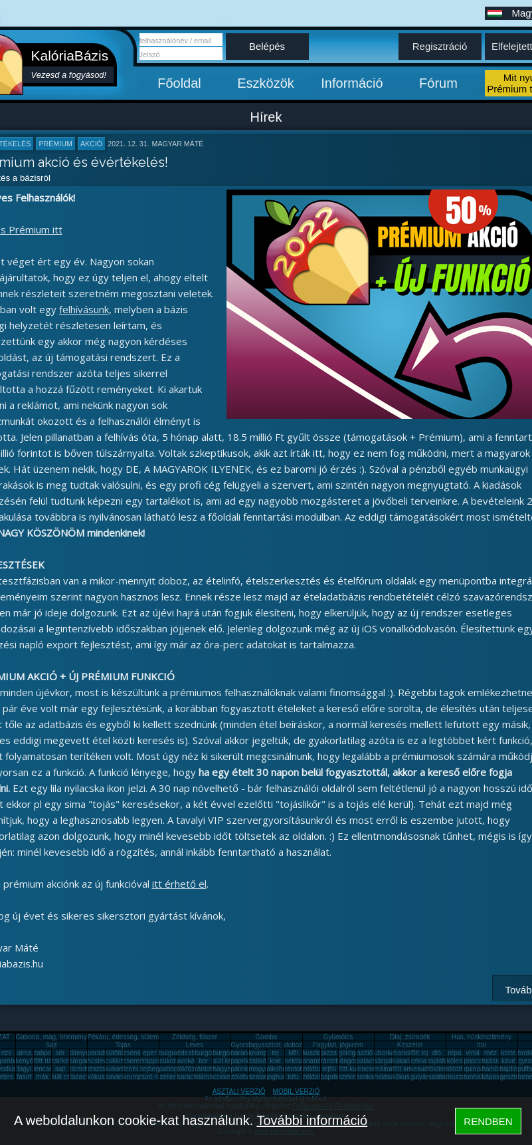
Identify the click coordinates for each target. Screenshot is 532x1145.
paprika (242, 1061)
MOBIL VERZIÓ (296, 1091)
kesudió (421, 1069)
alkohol (277, 1069)
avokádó (190, 1061)
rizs (6, 1053)
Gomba (267, 1037)
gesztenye (515, 1077)
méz (490, 1053)
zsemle (134, 1053)
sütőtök (116, 1053)
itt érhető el (179, 883)
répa (454, 1053)
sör (60, 1053)
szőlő (365, 1053)
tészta (97, 1069)
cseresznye (140, 1061)
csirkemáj (66, 1061)
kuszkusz (316, 1053)
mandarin (406, 1053)
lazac (78, 1077)
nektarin (297, 1061)
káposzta (495, 1077)
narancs (243, 1053)
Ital (481, 1045)
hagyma (225, 1069)
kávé (508, 1061)
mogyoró (262, 1069)
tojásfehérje (445, 1061)
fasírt (24, 1077)
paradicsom (105, 1053)
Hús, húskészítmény (481, 1037)
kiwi (275, 1061)
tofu (293, 1077)
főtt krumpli (409, 1069)
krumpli (259, 1053)
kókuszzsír (103, 1077)
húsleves (101, 1061)
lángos (348, 1061)
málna (384, 1069)
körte (508, 1053)
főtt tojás (423, 1053)
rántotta (206, 1069)
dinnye (79, 1053)
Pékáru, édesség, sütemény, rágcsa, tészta (151, 1037)
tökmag (206, 1077)
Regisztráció (440, 46)
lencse (43, 1069)
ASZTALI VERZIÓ (239, 1091)
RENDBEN (488, 1121)
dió (436, 1053)
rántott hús (336, 1061)
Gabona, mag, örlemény (51, 1037)
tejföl (329, 1069)
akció (91, 144)
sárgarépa (85, 1061)
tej (275, 1053)
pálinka (241, 1069)
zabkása (261, 1061)
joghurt (277, 1077)
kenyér (26, 1061)
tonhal (473, 1077)
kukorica (118, 1069)
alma (24, 1053)
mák (42, 1077)
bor (203, 1061)
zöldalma (316, 1077)
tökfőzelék (192, 1069)
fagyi (24, 1069)
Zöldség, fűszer (194, 1037)
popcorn (476, 1061)
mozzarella (462, 1077)
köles (454, 1061)
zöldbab (314, 1069)
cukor (167, 1061)
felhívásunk (84, 309)
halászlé (387, 1077)
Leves (195, 1045)
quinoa (474, 1069)
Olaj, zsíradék (409, 1037)
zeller (168, 1077)
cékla (418, 1061)
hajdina (510, 1069)
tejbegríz (154, 1069)
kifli (293, 1053)
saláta (437, 1077)
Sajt (50, 1045)
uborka (385, 1053)
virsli (473, 1053)
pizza (329, 1053)
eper (149, 1053)
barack (187, 1077)
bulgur (168, 1053)
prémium (55, 144)
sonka (366, 1077)
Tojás (122, 1045)
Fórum (438, 83)
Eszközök (265, 83)
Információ (352, 83)
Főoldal (179, 83)
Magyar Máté (178, 144)
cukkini (116, 1061)
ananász (315, 1061)
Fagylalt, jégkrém (338, 1045)
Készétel (409, 1045)
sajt (60, 1069)
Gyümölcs (338, 1037)
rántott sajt (300, 1069)
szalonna (262, 1077)
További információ (311, 1120)
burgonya (209, 1053)
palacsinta (372, 1061)
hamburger (498, 1069)
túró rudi (153, 1077)
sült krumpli (230, 1061)
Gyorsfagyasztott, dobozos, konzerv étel (290, 1045)
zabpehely (49, 1053)
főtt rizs (44, 1061)
